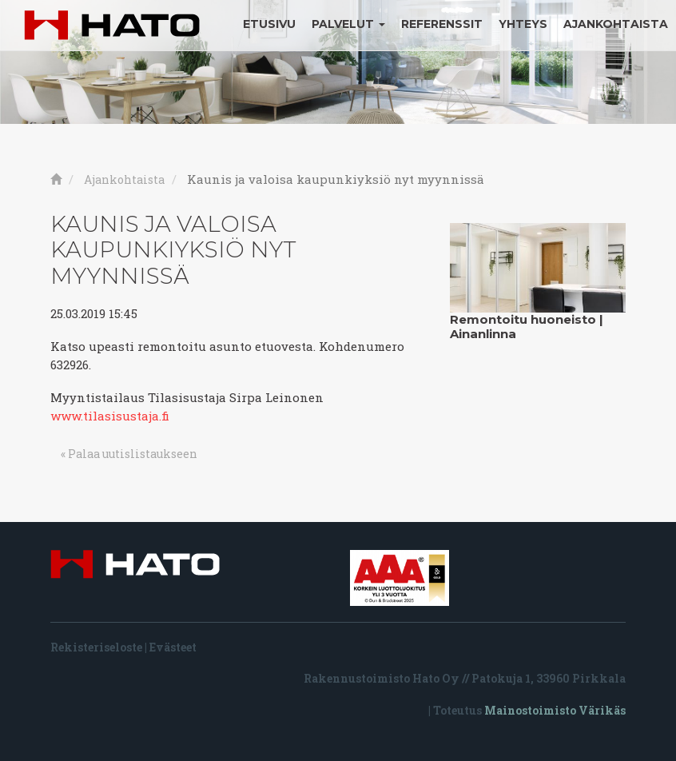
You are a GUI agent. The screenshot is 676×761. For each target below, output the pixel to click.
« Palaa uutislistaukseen (129, 453)
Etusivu (269, 24)
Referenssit (442, 24)
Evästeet (173, 647)
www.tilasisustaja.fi (109, 416)
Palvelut (348, 24)
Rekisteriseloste (96, 647)
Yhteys (523, 24)
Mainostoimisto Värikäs (555, 710)
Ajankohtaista (615, 24)
